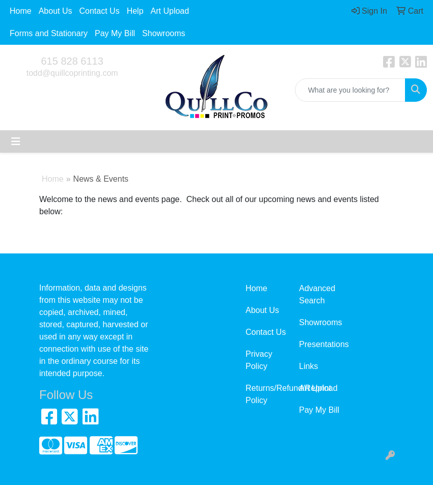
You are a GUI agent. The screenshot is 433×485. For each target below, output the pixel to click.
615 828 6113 (72, 61)
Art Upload (170, 11)
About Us (55, 11)
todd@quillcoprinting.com (72, 73)
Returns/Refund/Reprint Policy (266, 394)
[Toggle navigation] (15, 141)
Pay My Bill (115, 33)
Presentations (319, 344)
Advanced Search (317, 294)
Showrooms (163, 33)
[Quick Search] (350, 90)
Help (135, 11)
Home (21, 11)
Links (308, 366)
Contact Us (99, 11)
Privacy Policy (259, 360)
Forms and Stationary (49, 33)
